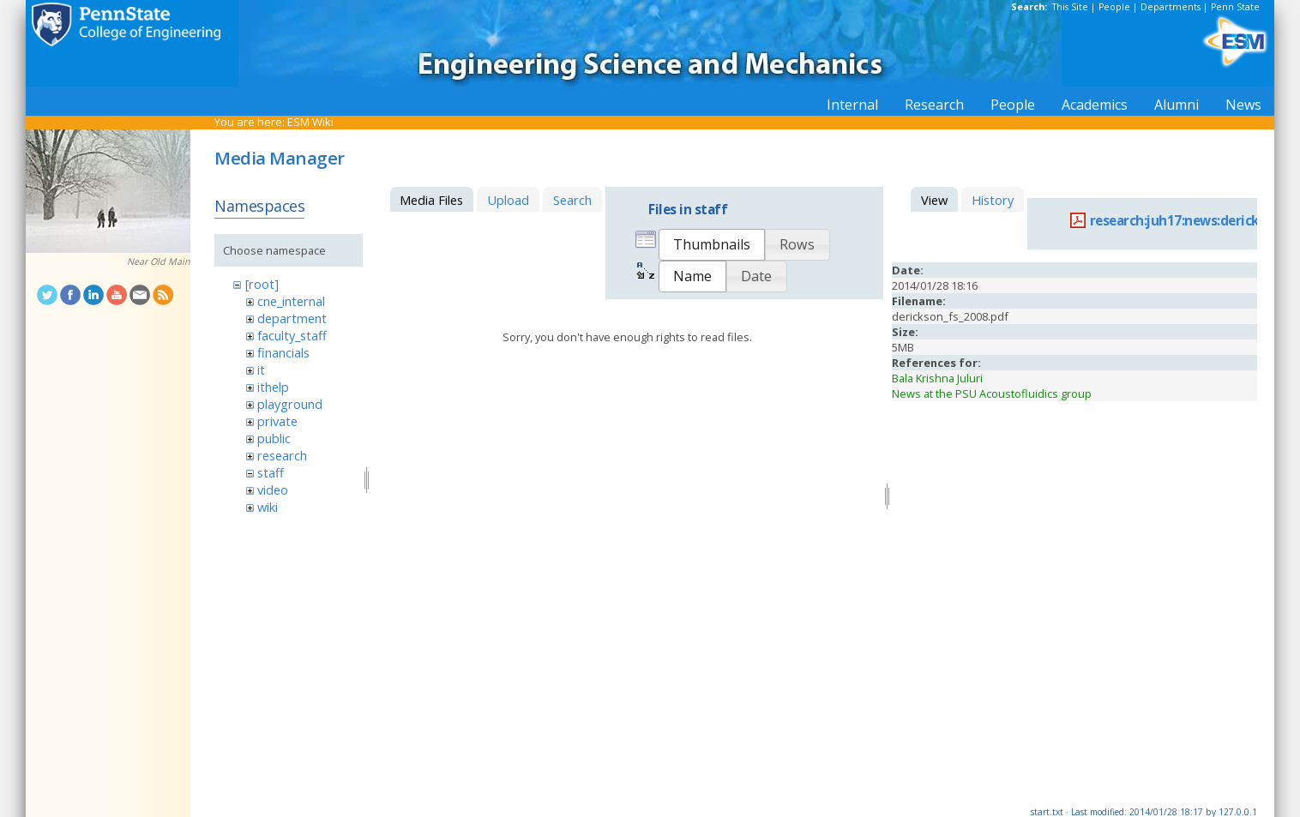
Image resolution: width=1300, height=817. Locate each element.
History (993, 199)
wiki (267, 506)
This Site (1070, 7)
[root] (262, 283)
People (1114, 7)
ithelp (273, 386)
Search (572, 199)
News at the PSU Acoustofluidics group (992, 393)
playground (289, 403)
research (282, 455)
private (277, 421)
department (292, 318)
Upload (508, 199)
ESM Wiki (310, 121)
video (272, 489)
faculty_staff (292, 335)
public (274, 438)
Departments (1171, 7)
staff (270, 472)
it (261, 369)
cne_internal (291, 300)
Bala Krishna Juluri (937, 378)
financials (283, 352)
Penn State (1235, 7)
